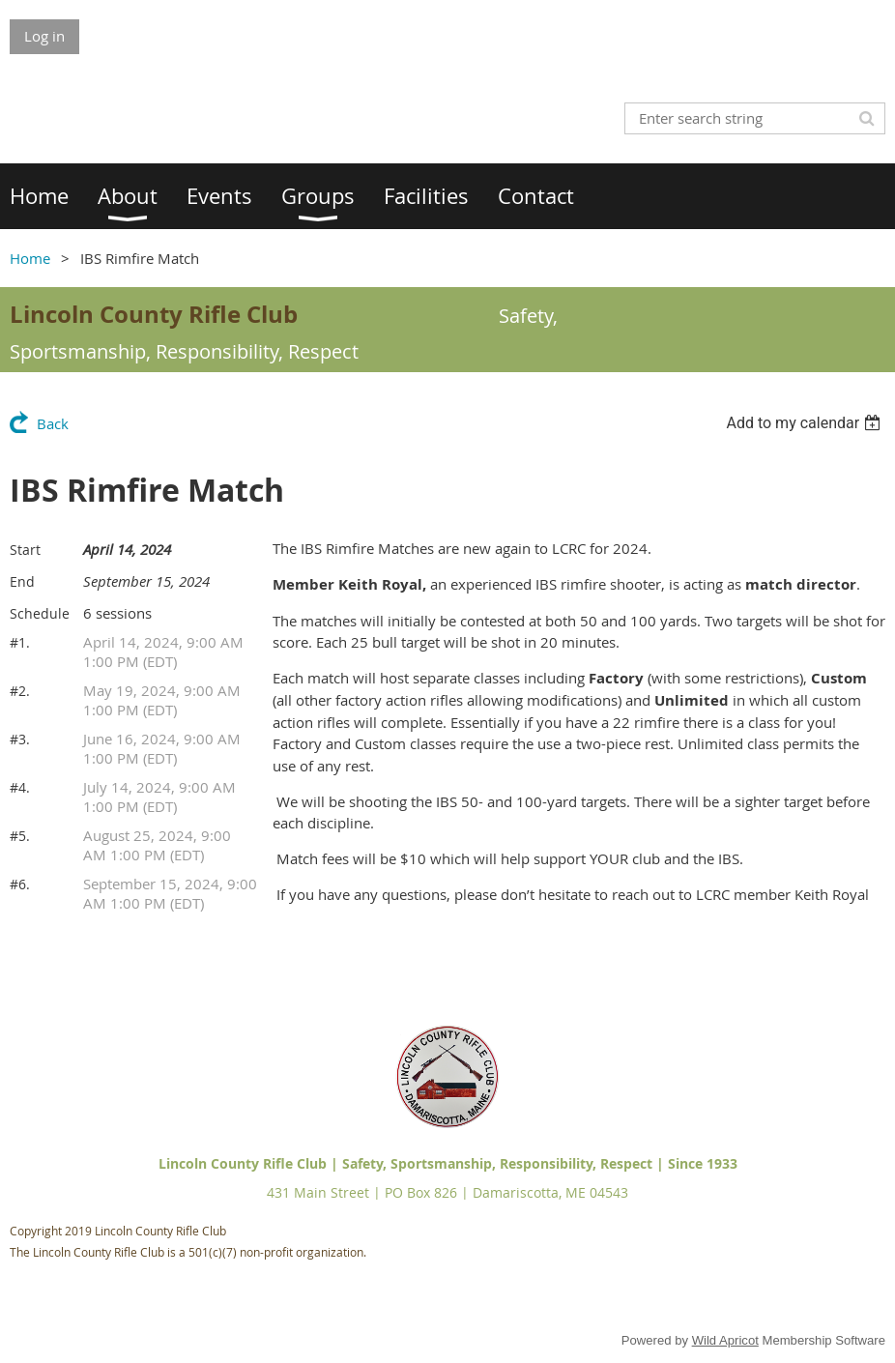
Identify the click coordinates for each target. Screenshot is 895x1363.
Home (30, 258)
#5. (20, 835)
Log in (44, 35)
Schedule (40, 613)
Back (53, 423)
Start (25, 549)
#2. (20, 691)
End (22, 581)
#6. (20, 884)
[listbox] (805, 423)
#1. (20, 642)
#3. (20, 739)
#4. (20, 787)
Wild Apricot (725, 1340)
